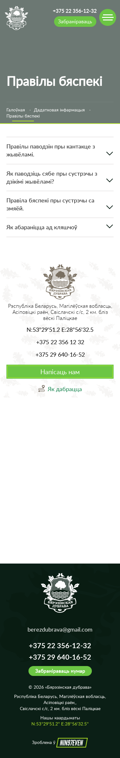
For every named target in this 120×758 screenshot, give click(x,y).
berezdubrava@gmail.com (60, 629)
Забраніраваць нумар (60, 670)
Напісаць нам (60, 371)
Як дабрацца (65, 389)
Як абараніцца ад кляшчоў (41, 227)
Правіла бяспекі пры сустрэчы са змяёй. (50, 204)
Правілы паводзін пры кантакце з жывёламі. (50, 150)
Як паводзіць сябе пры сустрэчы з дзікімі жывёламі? (51, 177)
